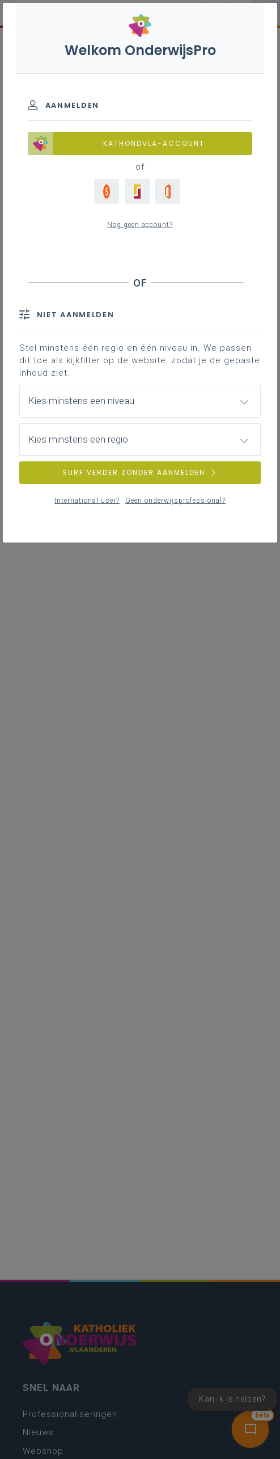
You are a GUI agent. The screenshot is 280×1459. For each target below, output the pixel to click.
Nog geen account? (140, 225)
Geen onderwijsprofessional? (175, 500)
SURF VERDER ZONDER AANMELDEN (140, 472)
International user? (87, 500)
